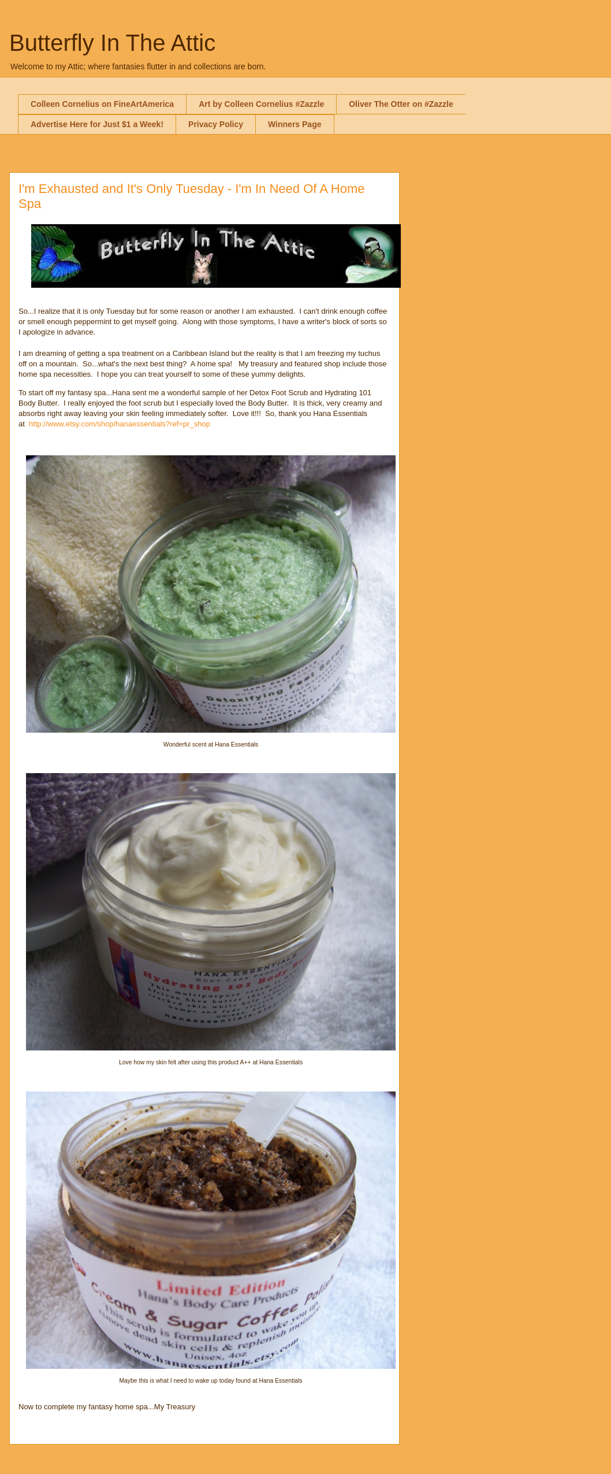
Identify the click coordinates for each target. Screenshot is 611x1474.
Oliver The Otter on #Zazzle (401, 104)
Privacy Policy (215, 124)
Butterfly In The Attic (112, 42)
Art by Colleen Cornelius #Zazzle (261, 104)
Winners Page (294, 124)
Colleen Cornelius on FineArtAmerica (102, 104)
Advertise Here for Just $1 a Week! (97, 124)
